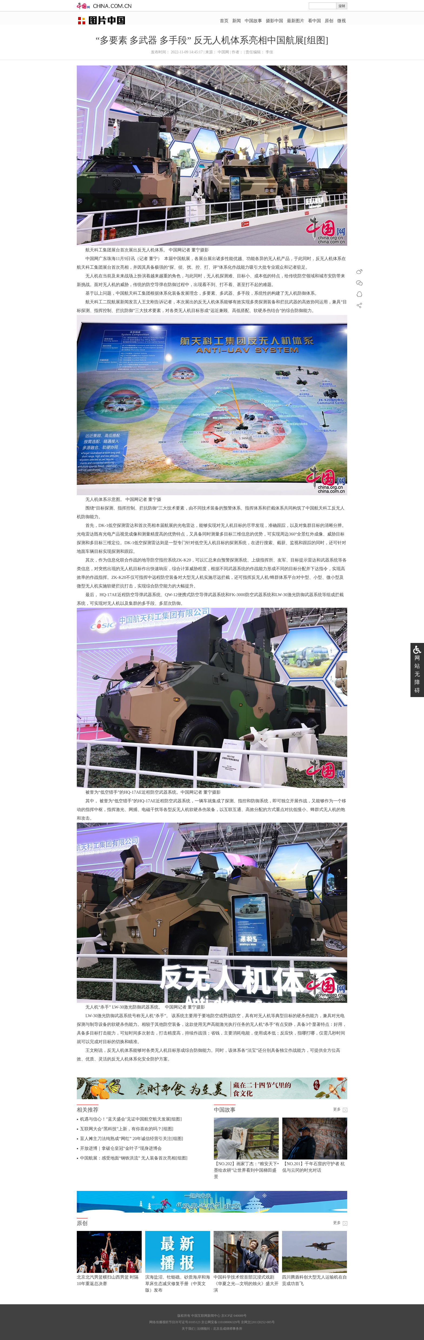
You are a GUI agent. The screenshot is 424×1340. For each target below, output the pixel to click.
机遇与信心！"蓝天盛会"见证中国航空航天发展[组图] (131, 1119)
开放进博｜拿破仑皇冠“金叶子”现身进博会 (121, 1148)
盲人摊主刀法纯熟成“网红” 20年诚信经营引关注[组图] (131, 1138)
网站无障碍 (417, 674)
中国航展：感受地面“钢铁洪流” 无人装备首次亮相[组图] (133, 1158)
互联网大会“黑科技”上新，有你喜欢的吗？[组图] (126, 1128)
